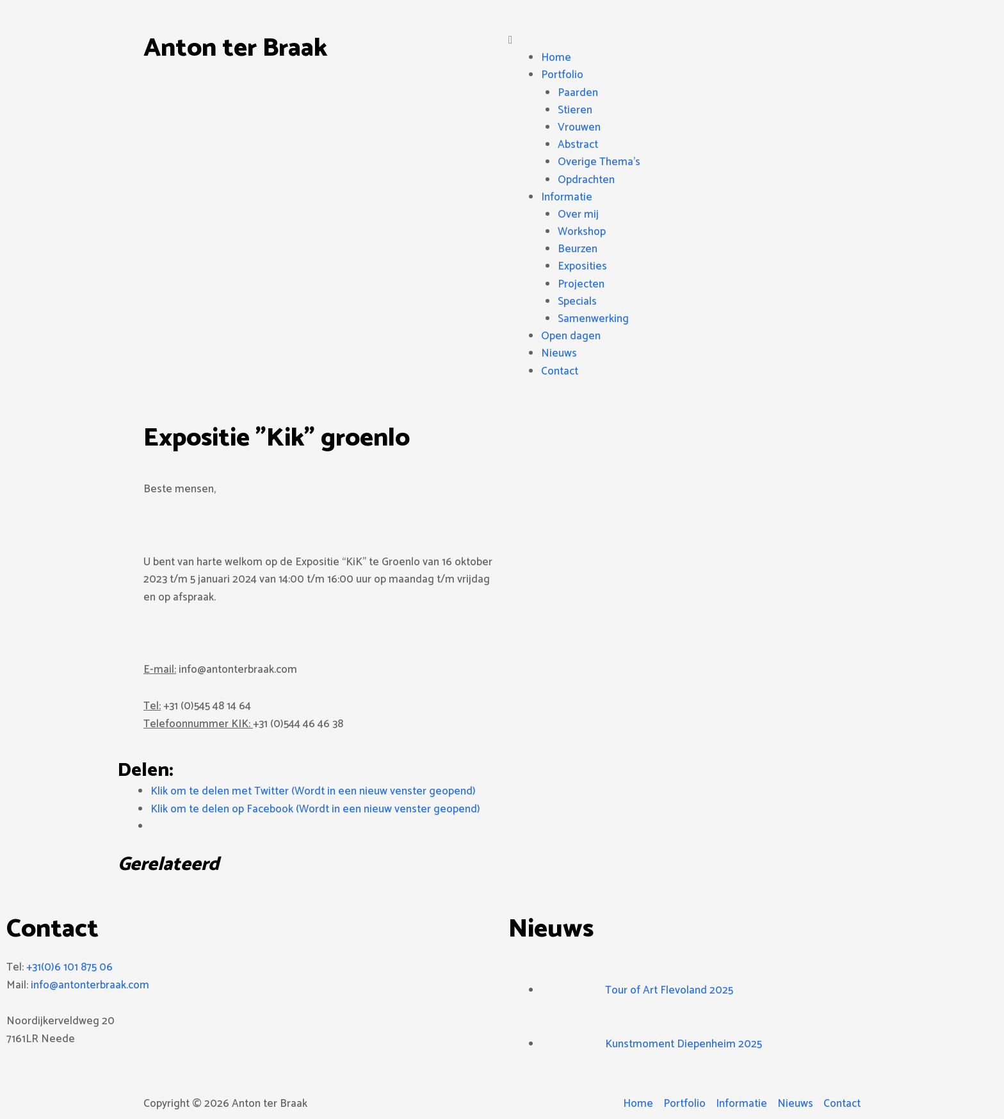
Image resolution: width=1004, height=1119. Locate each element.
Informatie (566, 197)
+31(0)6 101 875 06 (69, 967)
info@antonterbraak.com (90, 985)
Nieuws (559, 353)
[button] (684, 40)
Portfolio (562, 75)
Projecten (581, 284)
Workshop (582, 232)
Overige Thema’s (599, 162)
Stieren (575, 110)
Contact (559, 371)
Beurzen (577, 249)
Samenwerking (593, 319)
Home (556, 58)
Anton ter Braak (235, 49)
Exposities (582, 266)
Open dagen (571, 336)
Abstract (578, 145)
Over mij (578, 214)
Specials (577, 301)
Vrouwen (579, 127)
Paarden (578, 93)
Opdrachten (586, 180)
